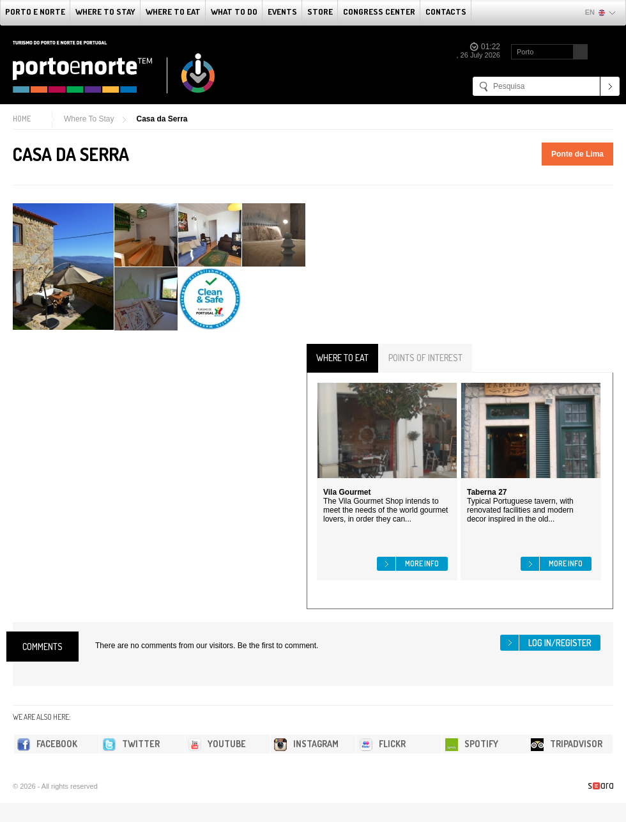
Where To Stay (105, 11)
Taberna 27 (487, 492)
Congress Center (379, 11)
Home (22, 118)
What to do (234, 11)
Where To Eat (173, 11)
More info (422, 563)
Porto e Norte (35, 11)
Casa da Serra (161, 118)
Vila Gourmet (346, 492)
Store (320, 11)
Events (282, 11)
